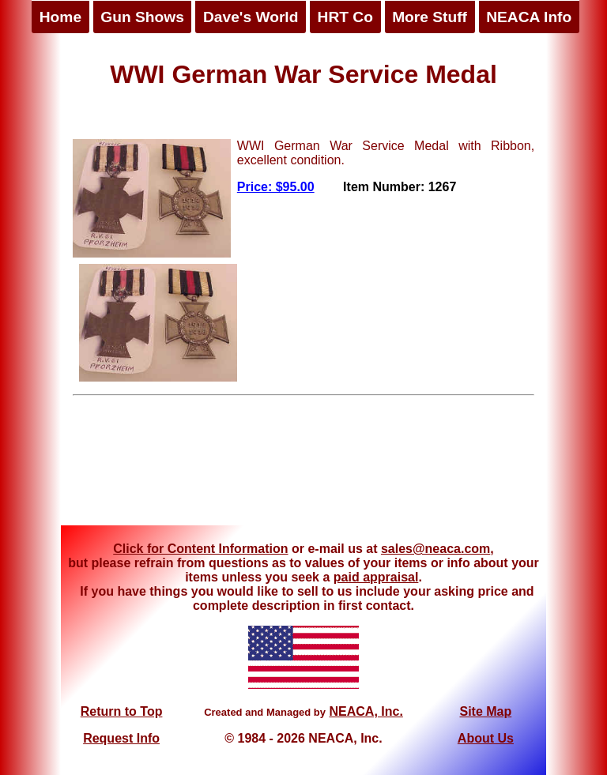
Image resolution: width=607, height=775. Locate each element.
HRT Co (345, 17)
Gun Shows (142, 17)
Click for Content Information (200, 548)
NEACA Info (528, 17)
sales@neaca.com (435, 548)
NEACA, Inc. (365, 711)
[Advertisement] (303, 466)
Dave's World (250, 17)
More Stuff (429, 17)
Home (60, 17)
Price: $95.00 (276, 187)
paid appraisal (376, 577)
